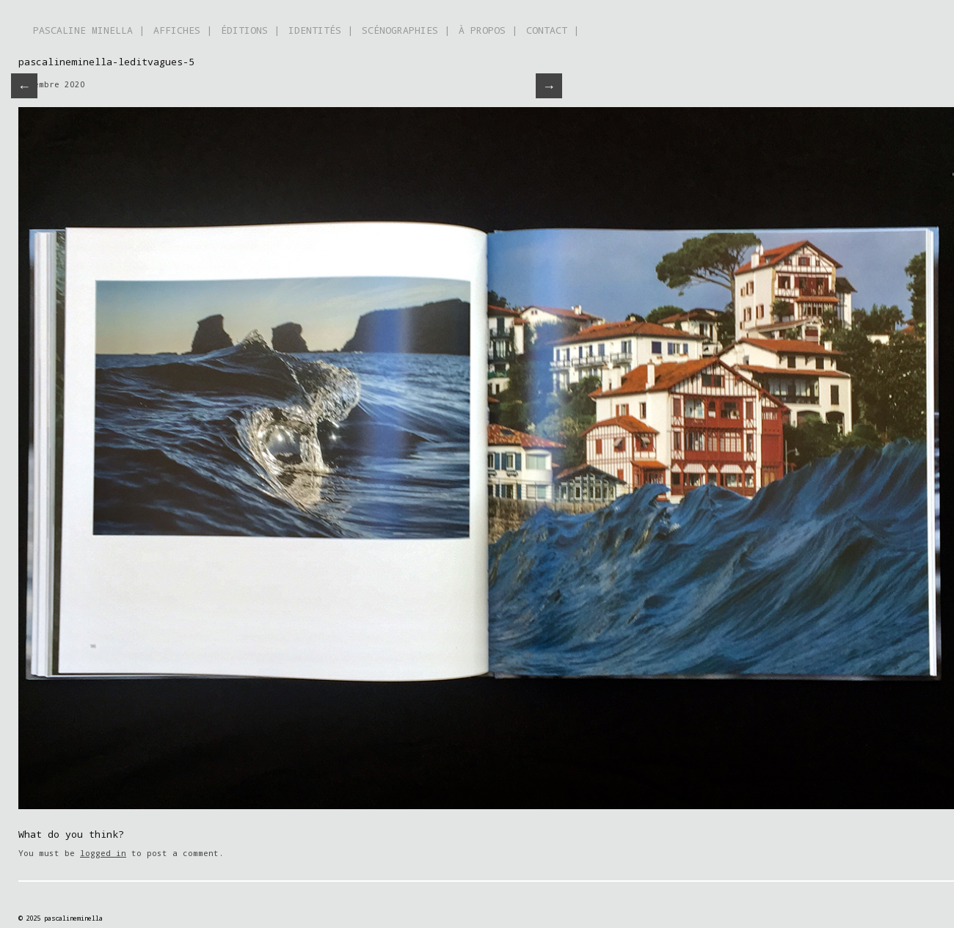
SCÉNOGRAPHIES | (406, 30)
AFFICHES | (182, 30)
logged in (103, 852)
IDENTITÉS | (320, 30)
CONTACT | (552, 30)
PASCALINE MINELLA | (89, 30)
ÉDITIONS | (250, 30)
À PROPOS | (488, 30)
